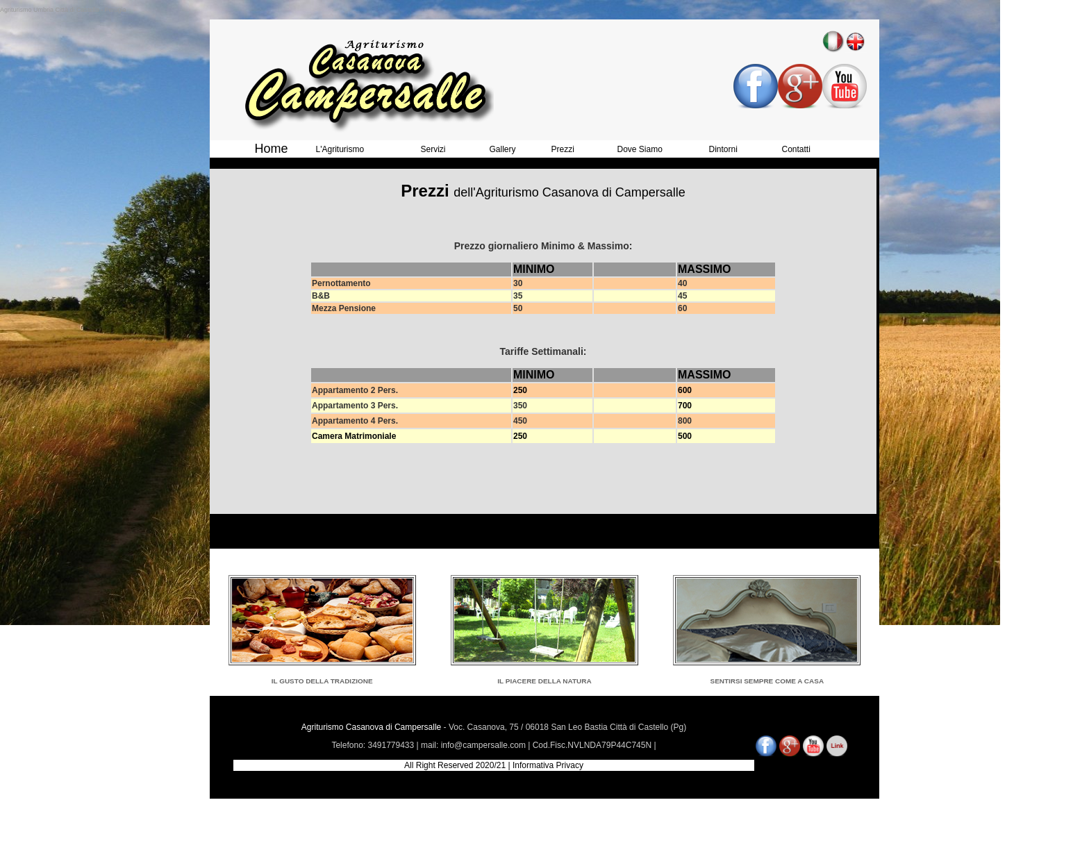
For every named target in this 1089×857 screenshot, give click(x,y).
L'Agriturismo (340, 149)
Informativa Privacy (548, 765)
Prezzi (562, 149)
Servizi (433, 149)
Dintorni (723, 149)
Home (271, 149)
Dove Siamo (640, 149)
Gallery (503, 149)
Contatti (796, 149)
